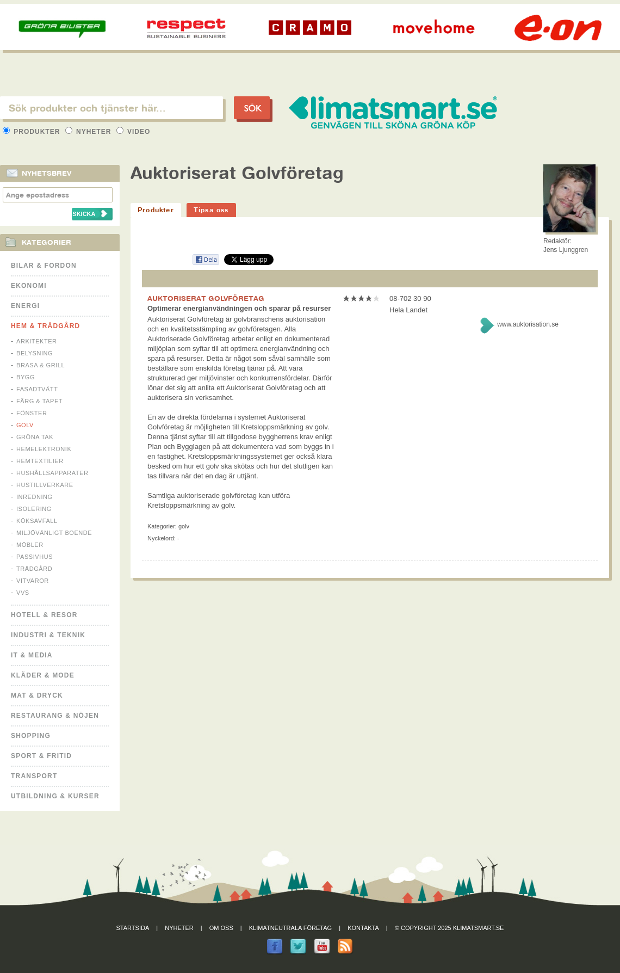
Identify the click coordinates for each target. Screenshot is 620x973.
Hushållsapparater (52, 473)
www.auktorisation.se (528, 324)
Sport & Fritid (41, 756)
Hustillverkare (44, 485)
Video (133, 132)
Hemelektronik (43, 449)
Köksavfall (37, 521)
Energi (25, 306)
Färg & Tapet (39, 401)
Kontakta (363, 928)
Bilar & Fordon (44, 265)
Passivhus (34, 556)
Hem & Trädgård (45, 326)
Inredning (34, 497)
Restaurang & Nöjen (55, 715)
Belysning (34, 353)
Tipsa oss (211, 210)
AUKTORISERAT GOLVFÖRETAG (205, 298)
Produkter (33, 132)
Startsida (133, 928)
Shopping (31, 736)
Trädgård (34, 568)
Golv (25, 425)
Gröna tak (34, 437)
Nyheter (89, 132)
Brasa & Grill (40, 365)
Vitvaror (32, 580)
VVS (22, 592)
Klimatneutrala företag (290, 928)
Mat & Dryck (37, 695)
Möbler (30, 544)
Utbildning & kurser (55, 796)
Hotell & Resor (44, 615)
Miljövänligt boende (54, 532)
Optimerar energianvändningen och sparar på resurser (239, 308)
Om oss (221, 928)
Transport (34, 776)
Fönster (31, 413)
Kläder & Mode (43, 675)
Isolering (34, 509)
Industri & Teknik (48, 635)
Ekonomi (29, 286)
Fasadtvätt (37, 389)
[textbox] (111, 107)
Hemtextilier (40, 461)
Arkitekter (36, 341)
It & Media (32, 655)
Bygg (25, 377)
